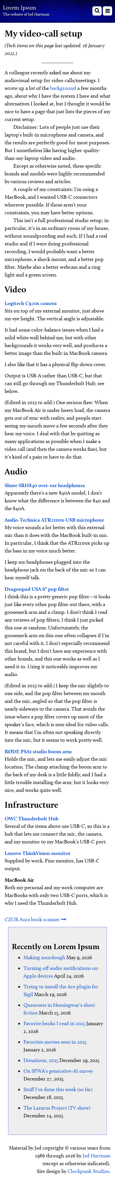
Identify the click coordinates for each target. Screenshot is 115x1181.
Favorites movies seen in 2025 (55, 1042)
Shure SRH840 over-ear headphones (45, 485)
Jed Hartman (96, 1155)
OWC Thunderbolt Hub (32, 818)
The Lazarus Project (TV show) (56, 1108)
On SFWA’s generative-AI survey (58, 1071)
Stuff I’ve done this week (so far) (57, 1089)
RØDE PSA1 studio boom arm (38, 751)
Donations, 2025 (40, 1060)
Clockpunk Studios (88, 1171)
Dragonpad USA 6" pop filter (37, 589)
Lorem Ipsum (19, 7)
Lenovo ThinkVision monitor (37, 853)
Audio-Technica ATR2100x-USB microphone (54, 520)
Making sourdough (44, 957)
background (63, 88)
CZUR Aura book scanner (35, 919)
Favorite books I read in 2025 (54, 1023)
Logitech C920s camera (31, 303)
